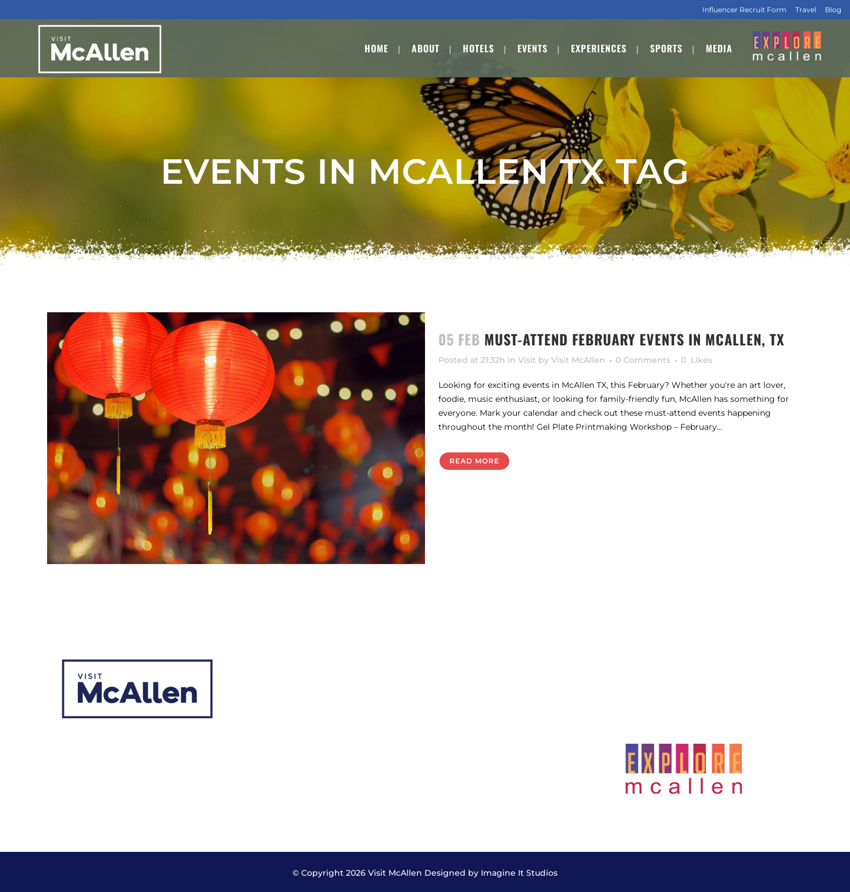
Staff (257, 771)
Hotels (262, 703)
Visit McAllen (578, 360)
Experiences (274, 749)
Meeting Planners (475, 703)
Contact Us (461, 771)
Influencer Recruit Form (744, 9)
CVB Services (465, 681)
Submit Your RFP (474, 726)
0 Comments (643, 360)
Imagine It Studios (519, 871)
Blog (833, 9)
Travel (805, 9)
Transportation (469, 749)
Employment (276, 794)
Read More (474, 460)
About (261, 681)
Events (262, 726)
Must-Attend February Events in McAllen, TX (634, 339)
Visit (527, 360)
